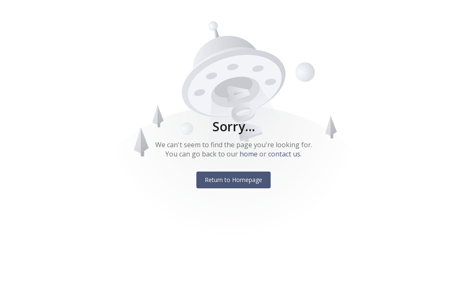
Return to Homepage (233, 180)
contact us (284, 154)
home (249, 154)
